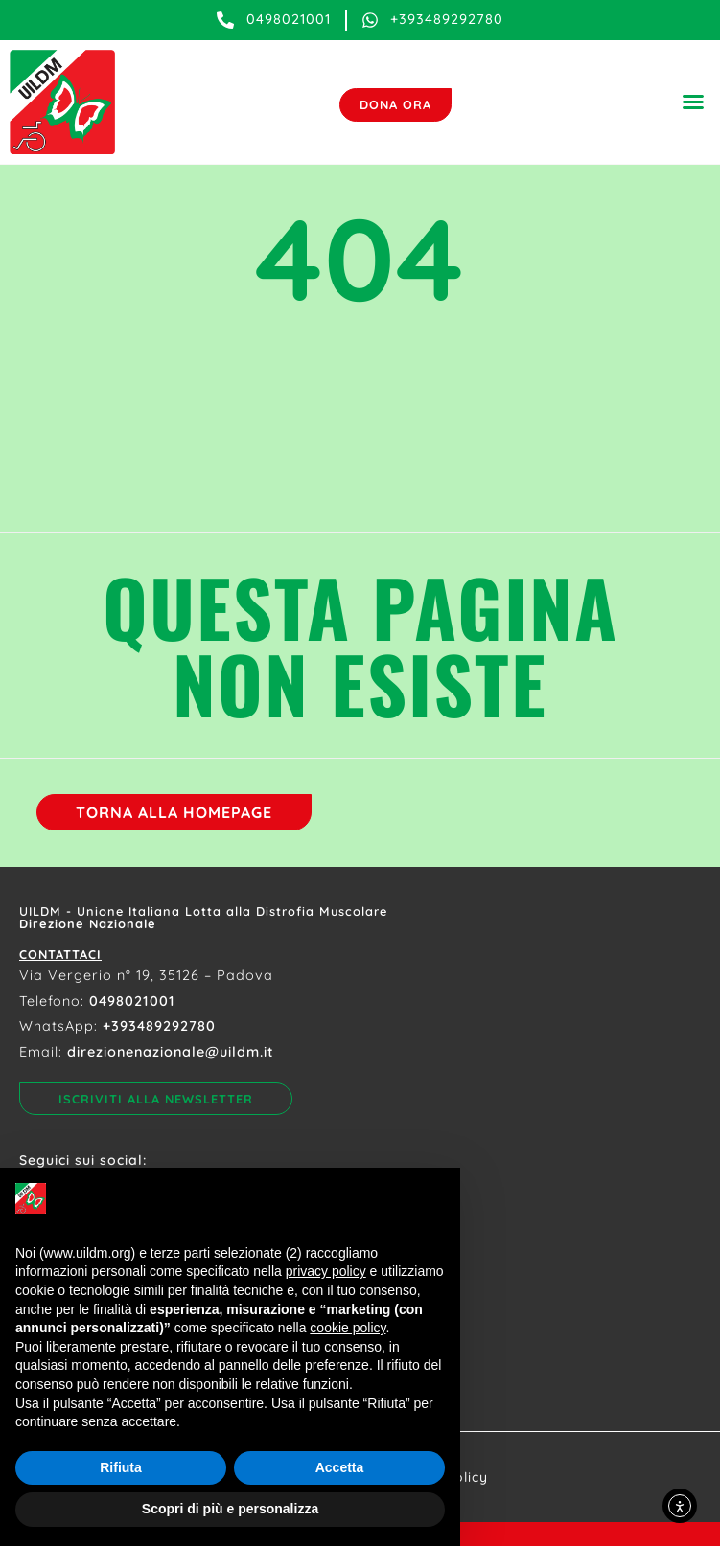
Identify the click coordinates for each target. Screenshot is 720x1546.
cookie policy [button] (347, 1327)
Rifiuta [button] (121, 1467)
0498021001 (132, 1001)
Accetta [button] (339, 1467)
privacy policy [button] (326, 1271)
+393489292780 (159, 1025)
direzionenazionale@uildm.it (170, 1051)
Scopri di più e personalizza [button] (230, 1508)
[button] (693, 101)
